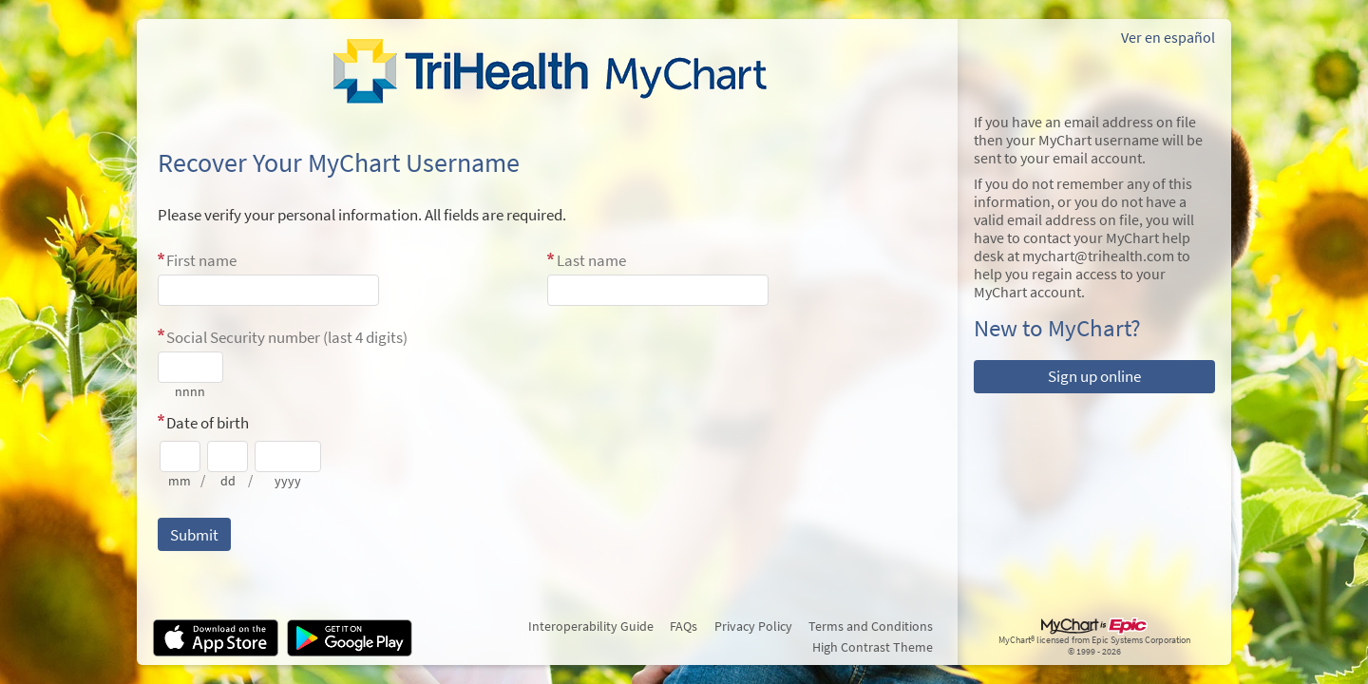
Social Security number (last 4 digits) (287, 337)
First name (201, 260)
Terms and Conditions (870, 626)
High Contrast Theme (872, 647)
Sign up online (1094, 376)
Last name (591, 260)
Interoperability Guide (591, 626)
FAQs (683, 626)
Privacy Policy (753, 626)
